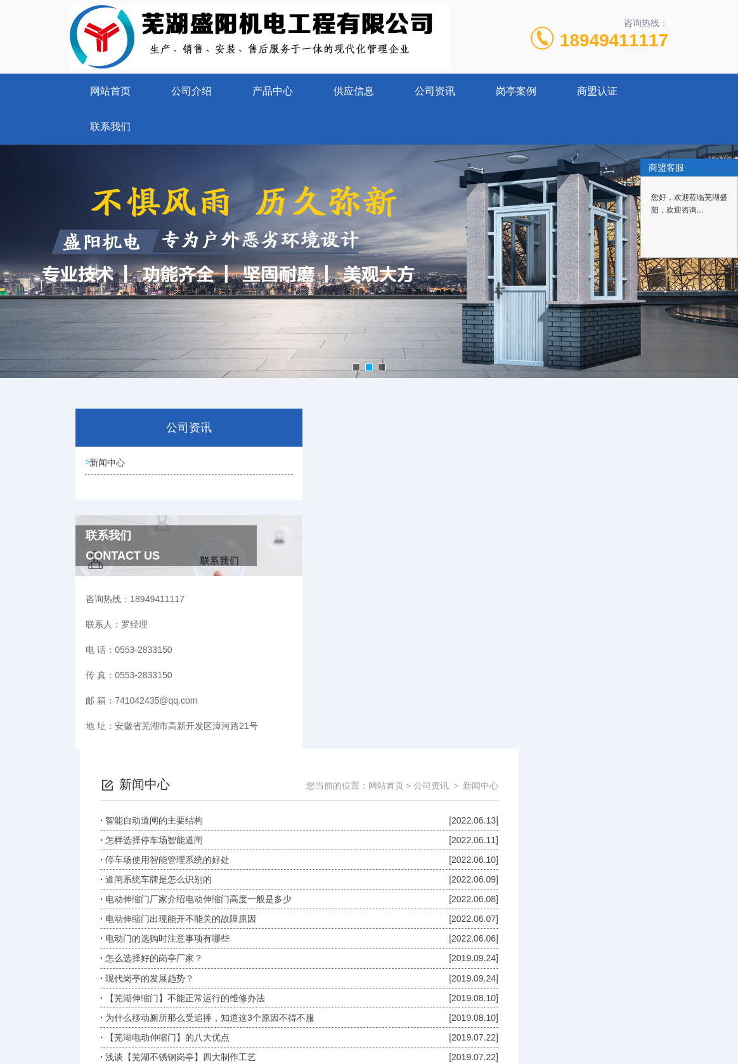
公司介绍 (191, 91)
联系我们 (110, 126)
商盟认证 (597, 91)
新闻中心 (110, 464)
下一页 (485, 862)
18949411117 (614, 40)
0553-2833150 (291, 954)
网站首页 (110, 91)
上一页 (412, 862)
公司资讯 (435, 91)
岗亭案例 (516, 91)
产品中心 (272, 91)
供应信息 (353, 91)
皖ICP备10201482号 (458, 974)
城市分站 (34, 1049)
